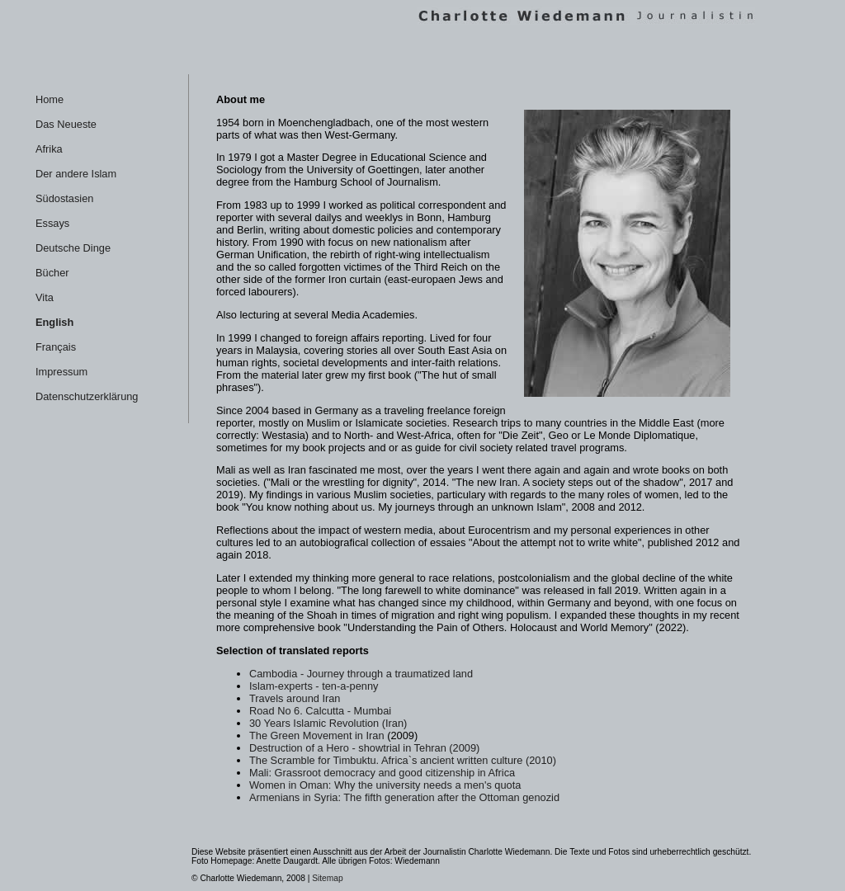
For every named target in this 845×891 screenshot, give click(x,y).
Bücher (52, 272)
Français (55, 347)
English (54, 322)
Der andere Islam (75, 173)
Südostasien (64, 198)
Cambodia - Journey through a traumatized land (361, 673)
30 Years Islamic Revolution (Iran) (328, 723)
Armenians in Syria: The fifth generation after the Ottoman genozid (404, 797)
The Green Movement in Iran (317, 735)
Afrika (49, 149)
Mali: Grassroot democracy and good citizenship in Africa (382, 772)
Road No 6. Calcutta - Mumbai (320, 711)
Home (49, 99)
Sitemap (327, 878)
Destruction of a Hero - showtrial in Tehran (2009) (364, 748)
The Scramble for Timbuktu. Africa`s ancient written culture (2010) (402, 760)
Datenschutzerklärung (86, 396)
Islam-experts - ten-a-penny (313, 686)
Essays (52, 223)
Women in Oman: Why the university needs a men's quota (385, 785)
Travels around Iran (295, 698)
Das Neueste (66, 124)
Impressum (61, 371)
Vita (44, 297)
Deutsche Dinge (73, 248)
